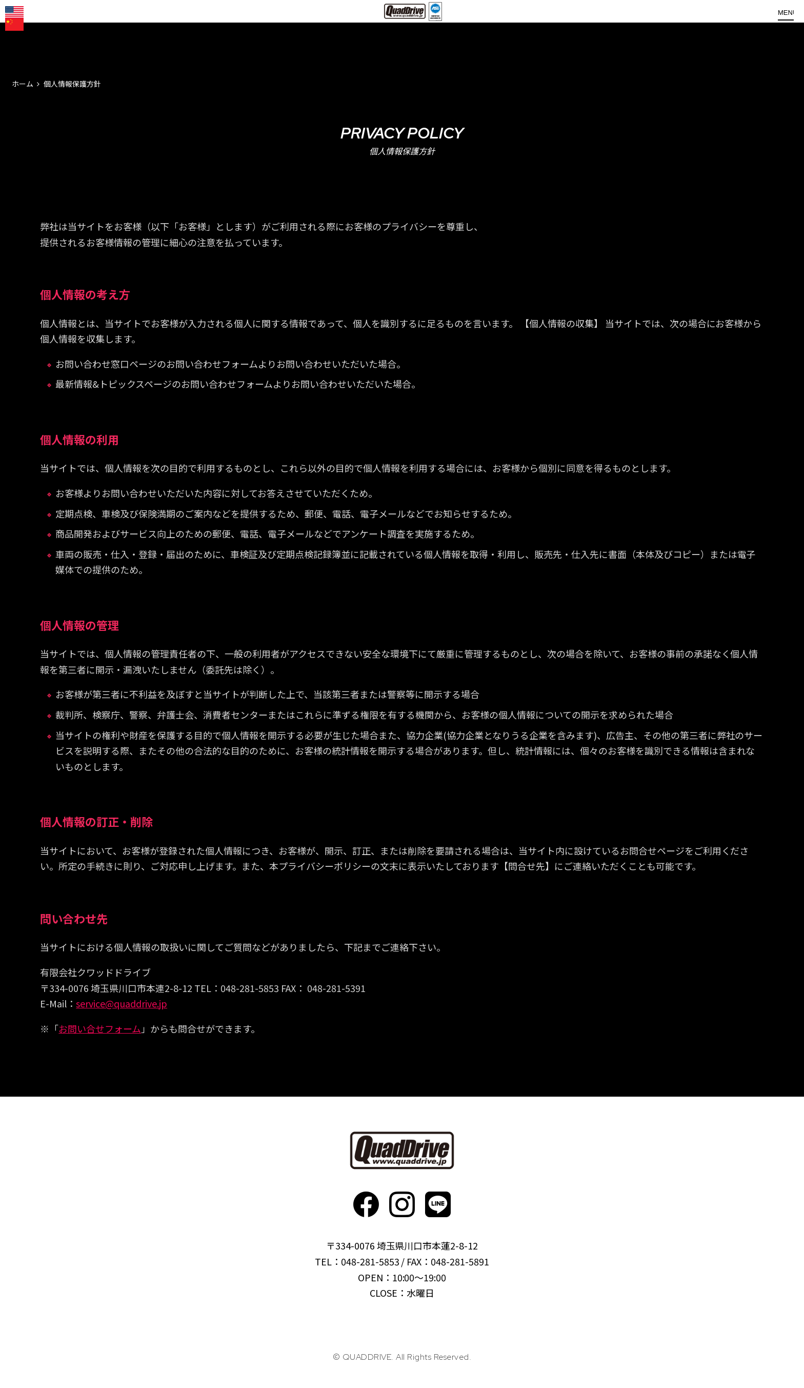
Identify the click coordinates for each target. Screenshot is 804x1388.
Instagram (402, 1204)
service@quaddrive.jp (121, 1003)
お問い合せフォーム (99, 1028)
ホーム (22, 83)
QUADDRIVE (406, 30)
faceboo (366, 1204)
